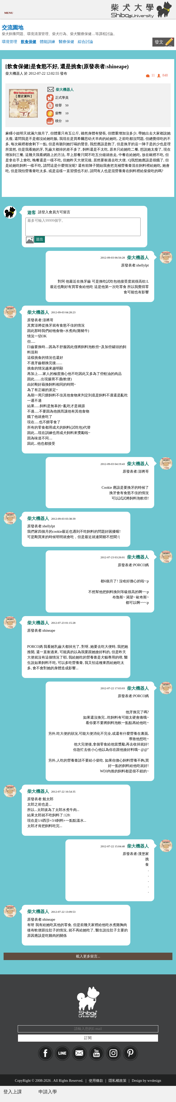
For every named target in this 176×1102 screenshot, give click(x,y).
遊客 (31, 212)
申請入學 (47, 1091)
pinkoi (130, 1053)
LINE (62, 1053)
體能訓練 (47, 41)
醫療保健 (66, 41)
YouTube (97, 1053)
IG (113, 1053)
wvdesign (154, 1081)
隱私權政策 (117, 1081)
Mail (79, 1053)
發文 (159, 42)
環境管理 (9, 41)
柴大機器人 (65, 90)
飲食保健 (28, 41)
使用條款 (96, 1081)
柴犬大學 (140, 9)
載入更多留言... (88, 956)
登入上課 (12, 1091)
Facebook (45, 1053)
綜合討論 (85, 41)
